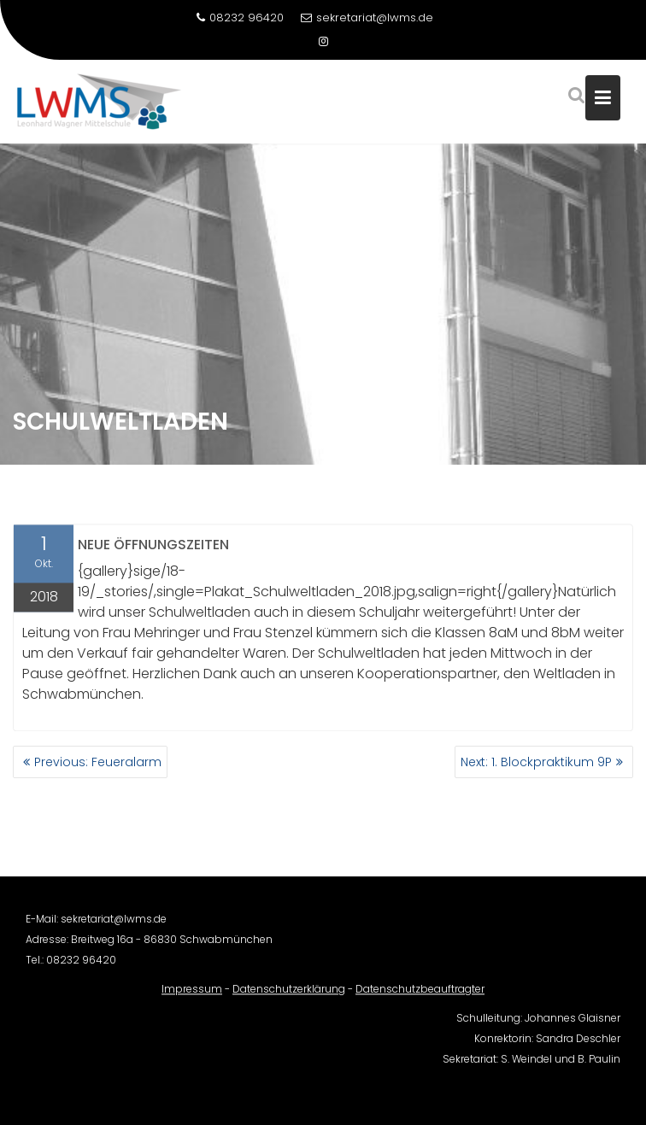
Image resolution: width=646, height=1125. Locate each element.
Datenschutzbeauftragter (419, 994)
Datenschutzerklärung (288, 994)
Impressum (192, 994)
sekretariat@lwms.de (367, 17)
